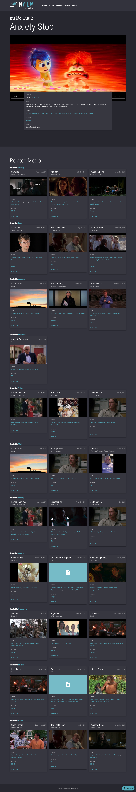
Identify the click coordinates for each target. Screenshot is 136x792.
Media (51, 5)
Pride (115, 313)
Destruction (113, 588)
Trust (13, 260)
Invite (81, 699)
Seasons (77, 423)
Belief (18, 258)
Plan (72, 588)
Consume (99, 588)
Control (51, 113)
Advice (53, 532)
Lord (64, 588)
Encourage (72, 532)
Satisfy (92, 646)
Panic (17, 204)
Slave (52, 590)
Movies (28, 120)
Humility (73, 202)
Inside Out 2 (35, 97)
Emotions (58, 113)
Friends (68, 113)
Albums (59, 5)
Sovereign (59, 590)
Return (110, 260)
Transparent (60, 204)
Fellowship (110, 699)
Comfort (53, 258)
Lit (91, 485)
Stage (53, 597)
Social (92, 211)
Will (77, 590)
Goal (95, 478)
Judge (53, 701)
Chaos (92, 588)
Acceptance (55, 202)
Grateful (21, 313)
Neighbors (63, 701)
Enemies (102, 699)
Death (26, 202)
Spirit (92, 204)
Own (78, 202)
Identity (75, 113)
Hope (120, 258)
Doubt (24, 258)
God (32, 258)
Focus (24, 755)
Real (121, 643)
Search (67, 5)
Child (92, 258)
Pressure (14, 757)
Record (120, 313)
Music (13, 320)
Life (59, 423)
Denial (31, 202)
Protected (25, 588)
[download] (128, 788)
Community (44, 113)
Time (52, 425)
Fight (27, 643)
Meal (117, 643)
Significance (101, 423)
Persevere (14, 646)
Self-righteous (73, 701)
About (74, 5)
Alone (92, 202)
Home (44, 5)
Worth (91, 113)
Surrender (67, 590)
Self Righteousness (17, 425)
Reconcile (106, 701)
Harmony (93, 701)
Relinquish (79, 588)
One (61, 643)
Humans (35, 369)
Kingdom (93, 590)
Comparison (15, 423)
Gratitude (112, 755)
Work (83, 313)
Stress (97, 204)
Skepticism (38, 258)
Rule (99, 590)
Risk (72, 258)
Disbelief (38, 202)
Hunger (112, 643)
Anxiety (28, 113)
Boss (59, 313)
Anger (13, 258)
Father (111, 258)
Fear (63, 113)
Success (112, 478)
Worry (67, 204)
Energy (18, 755)
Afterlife (14, 202)
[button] (28, 186)
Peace (81, 113)
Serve (78, 313)
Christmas (105, 202)
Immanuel (117, 202)
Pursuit (104, 260)
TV (52, 211)
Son (58, 534)
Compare (109, 313)
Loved (92, 260)
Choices (59, 532)
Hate (76, 699)
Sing (65, 643)
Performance (70, 313)
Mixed (53, 650)
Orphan (98, 260)
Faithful (105, 258)
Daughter (98, 258)
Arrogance (101, 313)
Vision (32, 313)
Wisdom (63, 534)
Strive (21, 646)
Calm (13, 755)
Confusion (20, 369)
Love (27, 313)
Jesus (100, 478)
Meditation (30, 755)
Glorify (32, 643)
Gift (91, 478)
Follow (59, 588)
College (65, 532)
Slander (93, 316)
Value (86, 113)
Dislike (53, 699)
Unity (69, 643)
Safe (35, 588)
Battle (13, 643)
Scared (77, 258)
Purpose (70, 423)
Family (59, 699)
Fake (100, 643)
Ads (91, 708)
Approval (35, 113)
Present (63, 423)
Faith (59, 258)
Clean (13, 588)
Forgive (64, 699)
